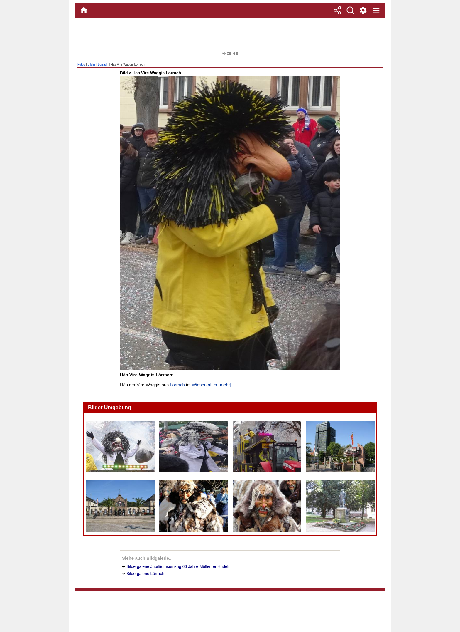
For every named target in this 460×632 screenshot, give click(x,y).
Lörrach (103, 64)
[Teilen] (337, 10)
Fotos (81, 64)
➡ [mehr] (221, 384)
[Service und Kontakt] (363, 10)
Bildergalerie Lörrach (145, 573)
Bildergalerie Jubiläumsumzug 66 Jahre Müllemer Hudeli (177, 566)
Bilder (91, 64)
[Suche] (350, 10)
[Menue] (376, 10)
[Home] (83, 10)
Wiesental (201, 384)
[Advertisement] (230, 37)
